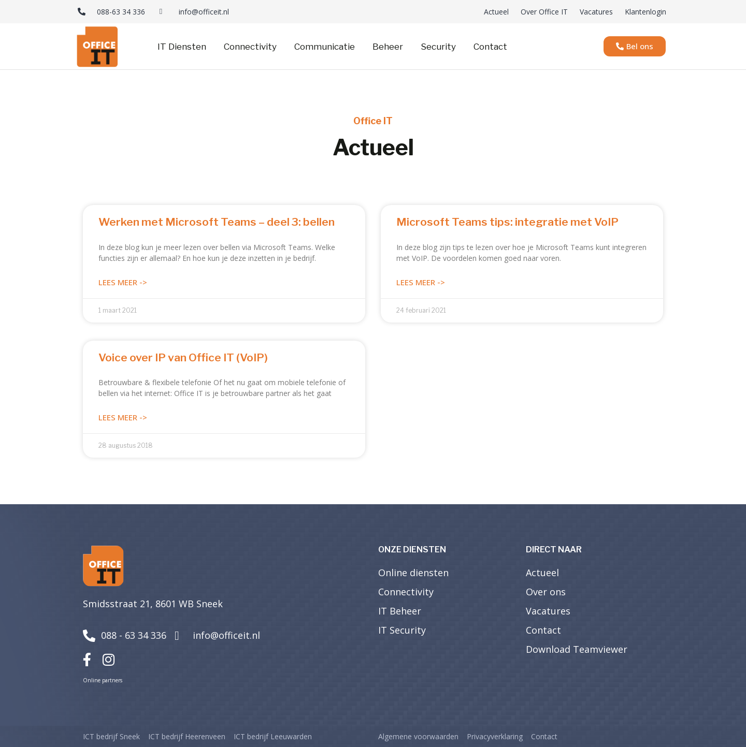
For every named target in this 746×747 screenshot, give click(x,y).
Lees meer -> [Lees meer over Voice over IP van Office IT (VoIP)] (122, 417)
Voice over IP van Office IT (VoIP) (183, 357)
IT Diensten (181, 46)
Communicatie (324, 46)
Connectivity (250, 46)
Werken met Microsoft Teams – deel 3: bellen (216, 221)
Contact (490, 46)
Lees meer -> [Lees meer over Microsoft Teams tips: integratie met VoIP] (420, 282)
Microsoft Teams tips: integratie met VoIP (507, 221)
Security (438, 46)
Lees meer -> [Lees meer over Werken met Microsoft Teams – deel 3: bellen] (122, 282)
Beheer (387, 46)
